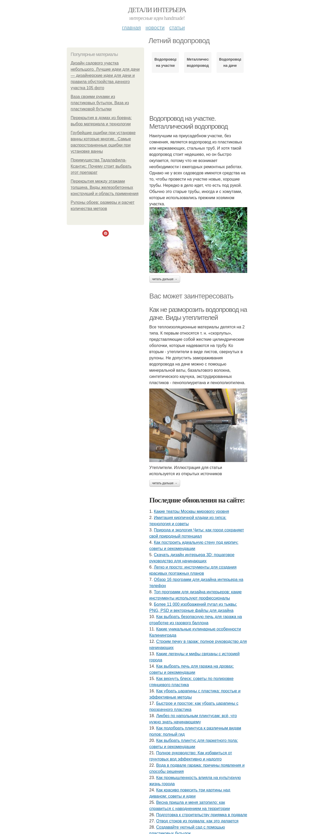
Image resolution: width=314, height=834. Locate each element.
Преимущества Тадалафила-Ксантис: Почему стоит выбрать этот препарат (101, 166)
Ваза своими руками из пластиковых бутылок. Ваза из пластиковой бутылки (100, 102)
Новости (154, 27)
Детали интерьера (157, 10)
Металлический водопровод (198, 62)
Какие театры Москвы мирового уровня (191, 511)
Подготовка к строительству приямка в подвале (201, 815)
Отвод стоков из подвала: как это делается (197, 821)
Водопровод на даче (230, 62)
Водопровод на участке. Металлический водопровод (188, 122)
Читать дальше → (164, 279)
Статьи (177, 27)
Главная (131, 27)
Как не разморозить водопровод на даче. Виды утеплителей (198, 313)
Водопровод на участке (165, 62)
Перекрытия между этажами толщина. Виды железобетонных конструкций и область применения (104, 187)
